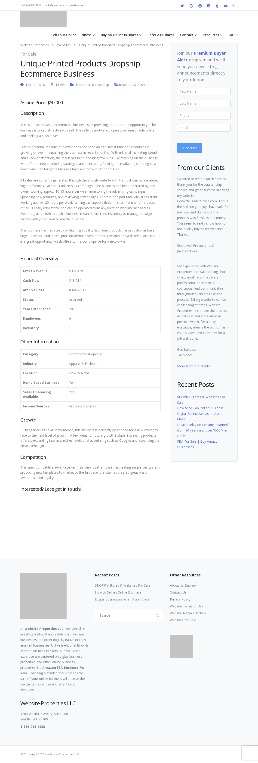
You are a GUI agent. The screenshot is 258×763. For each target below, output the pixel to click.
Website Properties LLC (44, 628)
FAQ (231, 35)
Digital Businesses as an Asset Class (122, 599)
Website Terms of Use (186, 606)
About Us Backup (183, 585)
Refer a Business (160, 35)
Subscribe (189, 148)
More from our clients (193, 366)
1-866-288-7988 (30, 5)
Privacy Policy (180, 599)
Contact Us (178, 592)
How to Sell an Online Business (200, 408)
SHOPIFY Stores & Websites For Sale (122, 585)
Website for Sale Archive (188, 613)
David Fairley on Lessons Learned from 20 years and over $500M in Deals (202, 430)
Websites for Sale (183, 620)
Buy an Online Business (119, 35)
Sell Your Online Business (71, 35)
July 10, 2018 (35, 84)
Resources (211, 35)
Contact (186, 35)
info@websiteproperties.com (66, 5)
